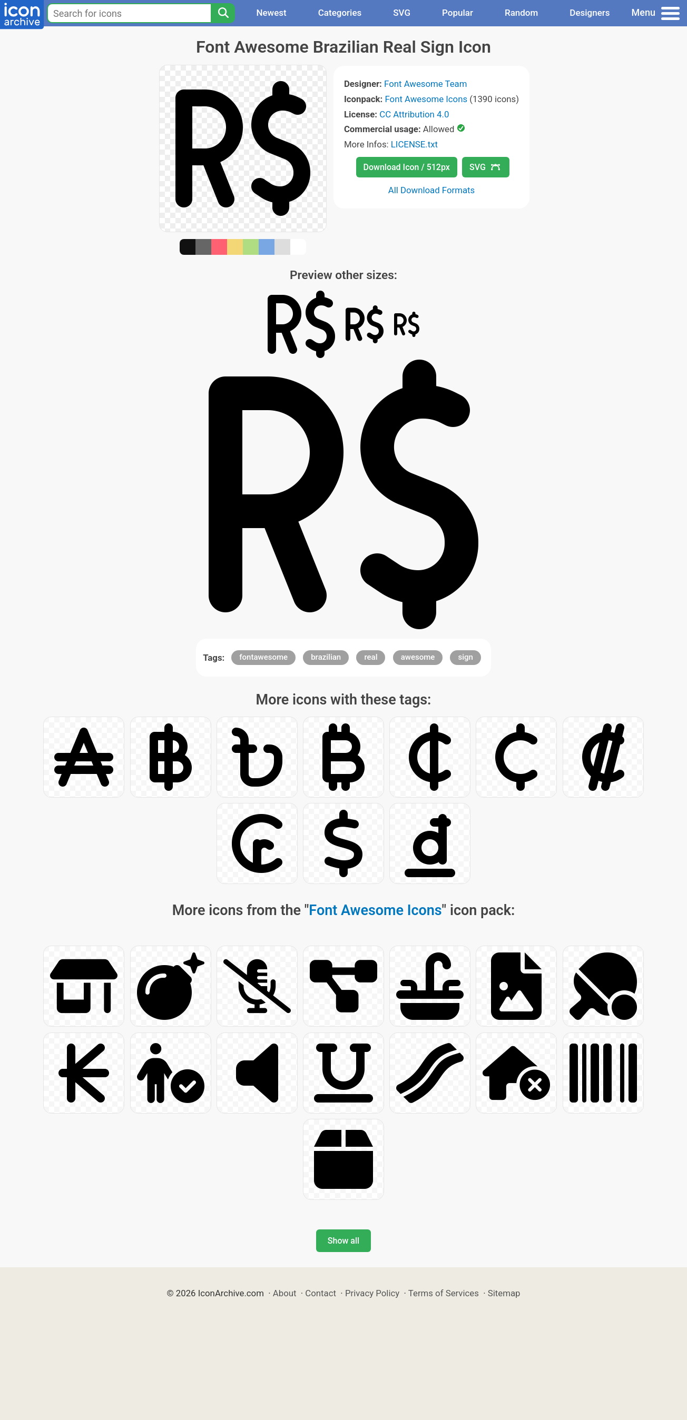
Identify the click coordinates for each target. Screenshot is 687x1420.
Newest (271, 12)
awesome (418, 657)
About (285, 1293)
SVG (401, 12)
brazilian (326, 657)
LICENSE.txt (414, 144)
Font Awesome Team (425, 83)
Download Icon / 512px (407, 167)
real (370, 657)
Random (521, 12)
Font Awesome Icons (426, 99)
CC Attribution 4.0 (414, 114)
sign (465, 657)
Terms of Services (443, 1293)
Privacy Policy (372, 1293)
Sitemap (504, 1293)
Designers (590, 12)
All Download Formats (431, 190)
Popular (457, 12)
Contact (320, 1293)
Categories (340, 12)
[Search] (223, 13)
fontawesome (263, 657)
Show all (343, 1241)
